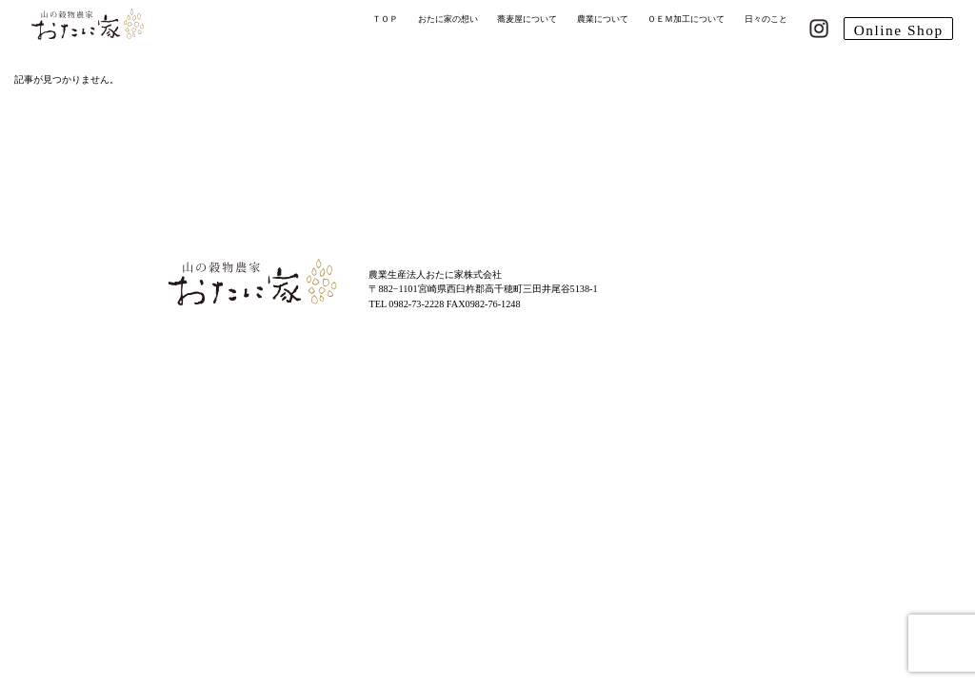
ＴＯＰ (385, 19)
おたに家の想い (448, 19)
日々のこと (766, 19)
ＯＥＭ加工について (686, 19)
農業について (602, 19)
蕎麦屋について (527, 19)
